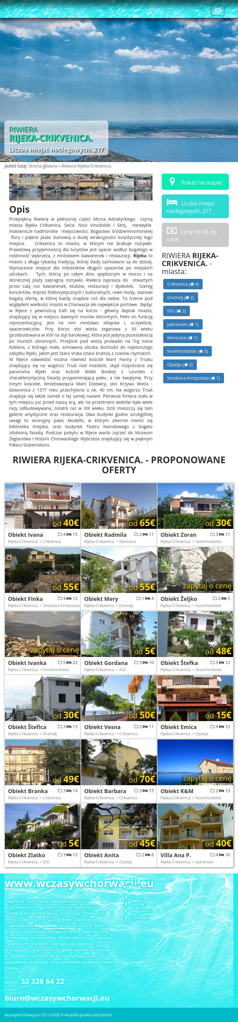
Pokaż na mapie (194, 181)
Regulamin (141, 911)
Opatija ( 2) (180, 364)
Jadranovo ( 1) (183, 324)
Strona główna (43, 166)
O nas (136, 897)
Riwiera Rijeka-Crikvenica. (86, 166)
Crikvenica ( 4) (183, 284)
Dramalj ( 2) (180, 297)
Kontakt (138, 904)
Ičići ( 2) (176, 311)
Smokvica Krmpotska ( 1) (193, 378)
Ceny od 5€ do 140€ (191, 234)
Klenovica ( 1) (182, 338)
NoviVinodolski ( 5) (187, 351)
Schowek (139, 917)
